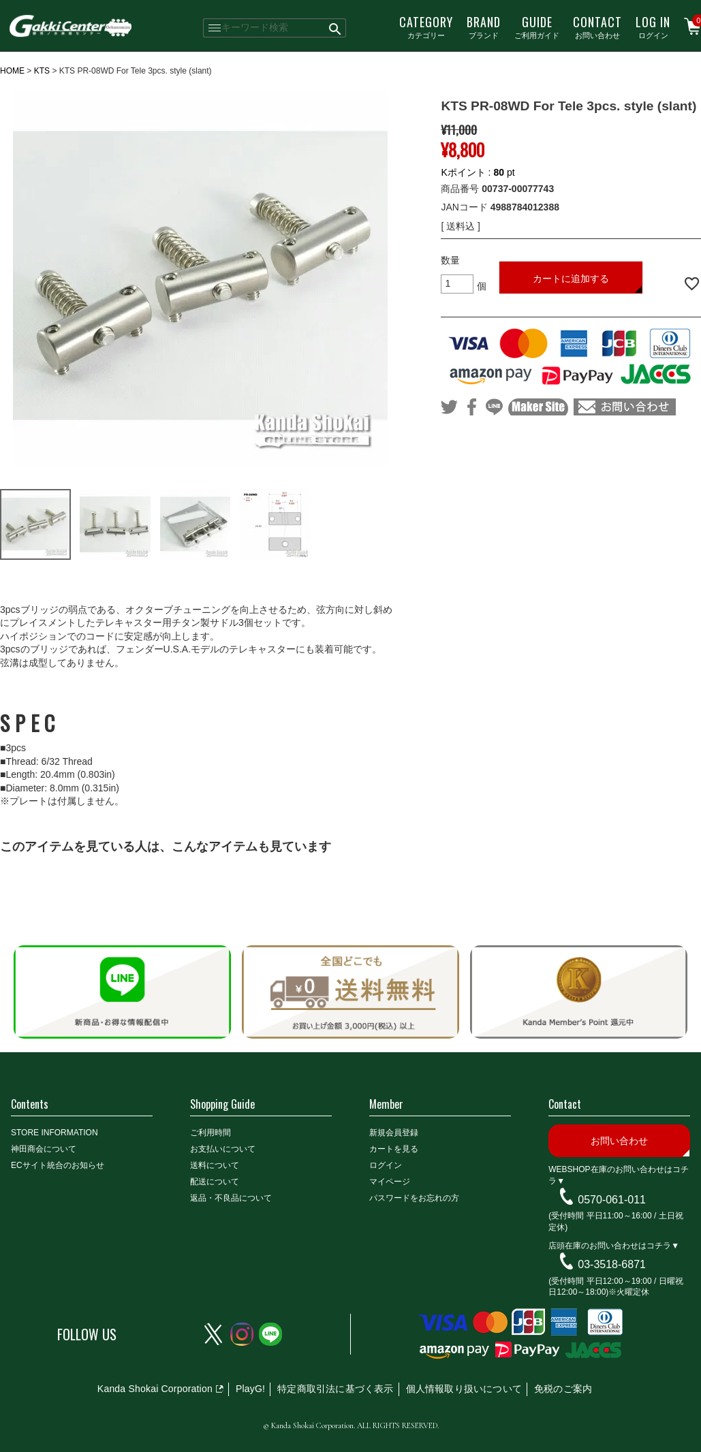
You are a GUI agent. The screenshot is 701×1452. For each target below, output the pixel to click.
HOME (12, 71)
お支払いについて (222, 1149)
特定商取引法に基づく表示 (335, 1388)
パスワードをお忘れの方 (414, 1198)
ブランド (484, 27)
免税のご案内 (563, 1388)
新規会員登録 (393, 1132)
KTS (42, 71)
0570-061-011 (612, 1199)
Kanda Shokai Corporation (155, 1388)
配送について (214, 1181)
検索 (336, 27)
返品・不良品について (231, 1198)
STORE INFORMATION (54, 1132)
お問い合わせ (597, 27)
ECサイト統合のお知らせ (57, 1165)
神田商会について (43, 1149)
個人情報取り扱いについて (464, 1388)
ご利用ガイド (536, 27)
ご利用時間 (210, 1132)
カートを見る (393, 1149)
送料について (214, 1165)
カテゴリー (426, 27)
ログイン (653, 27)
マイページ (389, 1181)
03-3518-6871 (612, 1264)
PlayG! (250, 1388)
